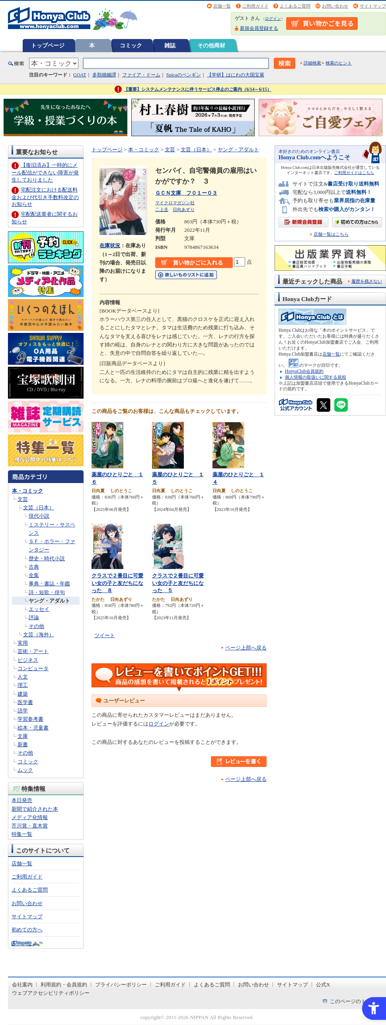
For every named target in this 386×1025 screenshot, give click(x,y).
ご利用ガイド (255, 6)
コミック (131, 45)
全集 (34, 575)
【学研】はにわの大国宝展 (235, 75)
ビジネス (28, 660)
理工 (23, 685)
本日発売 (22, 800)
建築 (23, 694)
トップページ (47, 45)
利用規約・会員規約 (64, 985)
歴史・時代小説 (47, 558)
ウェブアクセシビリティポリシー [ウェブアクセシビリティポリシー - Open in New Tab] (51, 993)
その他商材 (211, 45)
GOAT (79, 75)
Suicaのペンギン (183, 75)
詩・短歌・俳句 (47, 592)
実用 (23, 643)
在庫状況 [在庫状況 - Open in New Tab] (109, 245)
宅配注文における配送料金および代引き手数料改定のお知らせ (45, 197)
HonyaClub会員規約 (304, 371)
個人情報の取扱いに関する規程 (315, 377)
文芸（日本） (38, 508)
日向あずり (184, 209)
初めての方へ (27, 930)
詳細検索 (312, 63)
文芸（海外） (38, 635)
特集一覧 (22, 834)
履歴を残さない (366, 281)
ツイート (104, 635)
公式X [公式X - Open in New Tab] (323, 985)
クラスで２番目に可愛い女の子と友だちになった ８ (117, 583)
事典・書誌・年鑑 (49, 584)
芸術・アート (33, 651)
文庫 (23, 736)
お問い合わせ (335, 6)
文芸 (23, 499)
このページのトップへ (356, 1001)
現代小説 (39, 516)
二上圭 (161, 209)
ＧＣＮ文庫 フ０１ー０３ (186, 193)
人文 (23, 677)
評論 (34, 617)
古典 (34, 567)
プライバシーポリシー (121, 985)
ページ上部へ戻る (246, 648)
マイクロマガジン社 (175, 202)
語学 (23, 711)
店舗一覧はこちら (331, 234)
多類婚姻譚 (104, 75)
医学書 (25, 702)
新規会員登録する (259, 28)
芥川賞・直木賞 (30, 826)
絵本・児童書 (33, 728)
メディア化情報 (30, 817)
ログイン (273, 18)
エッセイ (39, 609)
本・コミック (27, 491)
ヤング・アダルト (49, 601)
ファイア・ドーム (141, 75)
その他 (36, 626)
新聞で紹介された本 (35, 809)
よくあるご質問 (295, 6)
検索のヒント (339, 63)
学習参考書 (30, 719)
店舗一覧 (222, 6)
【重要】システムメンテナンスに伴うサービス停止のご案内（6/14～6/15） (197, 89)
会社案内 (22, 985)
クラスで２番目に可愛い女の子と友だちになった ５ (178, 583)
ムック (25, 770)
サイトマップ (373, 6)
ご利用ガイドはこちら (354, 172)
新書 (23, 744)
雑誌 (169, 45)
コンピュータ (33, 668)
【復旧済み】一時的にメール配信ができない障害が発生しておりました (45, 172)
